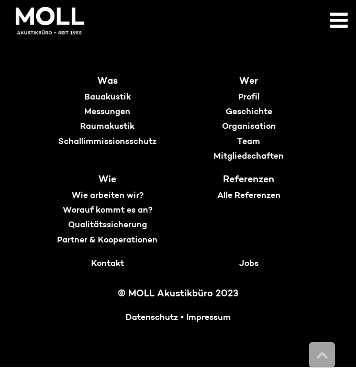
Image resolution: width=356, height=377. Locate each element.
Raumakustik (107, 127)
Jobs (249, 264)
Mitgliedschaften (249, 156)
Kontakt (107, 264)
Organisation (249, 127)
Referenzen (248, 180)
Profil (249, 97)
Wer (248, 81)
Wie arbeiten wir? (107, 196)
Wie (107, 180)
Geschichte (249, 112)
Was (107, 81)
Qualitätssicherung (107, 225)
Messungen (107, 112)
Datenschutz (152, 318)
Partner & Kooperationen (107, 240)
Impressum (208, 318)
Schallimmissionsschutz (107, 142)
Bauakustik (107, 97)
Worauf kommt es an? (107, 210)
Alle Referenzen (249, 196)
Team (248, 142)
